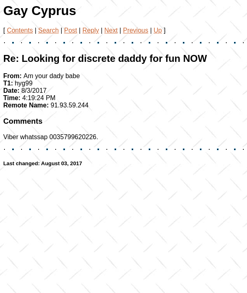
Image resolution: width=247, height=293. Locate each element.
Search (48, 30)
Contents (20, 30)
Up (158, 30)
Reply (90, 30)
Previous (135, 30)
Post (70, 30)
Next (111, 30)
